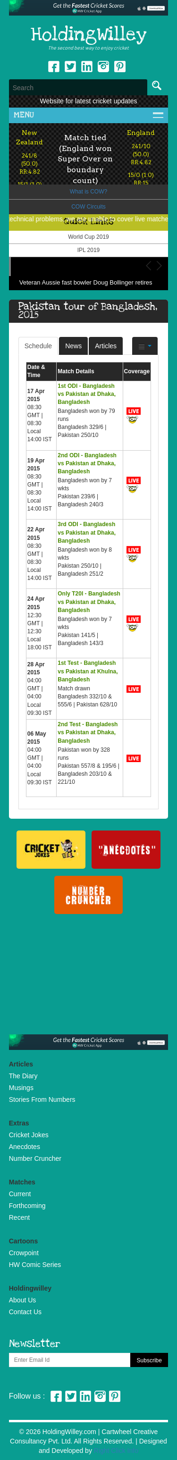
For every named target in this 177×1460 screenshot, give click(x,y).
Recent (19, 1217)
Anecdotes (24, 1146)
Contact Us (25, 1312)
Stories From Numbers (42, 1099)
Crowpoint (24, 1253)
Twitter (70, 66)
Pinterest (114, 1396)
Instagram (103, 66)
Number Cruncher (35, 1158)
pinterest (120, 66)
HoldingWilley (88, 35)
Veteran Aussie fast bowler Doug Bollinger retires (85, 282)
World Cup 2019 (88, 237)
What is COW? (88, 191)
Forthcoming (27, 1205)
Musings (21, 1087)
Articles (106, 346)
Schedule (38, 346)
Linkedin (87, 66)
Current (20, 1194)
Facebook (53, 66)
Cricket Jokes (29, 1135)
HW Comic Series (35, 1264)
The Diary (23, 1076)
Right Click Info (116, 1450)
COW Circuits (88, 206)
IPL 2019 (88, 250)
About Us (22, 1300)
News (73, 346)
